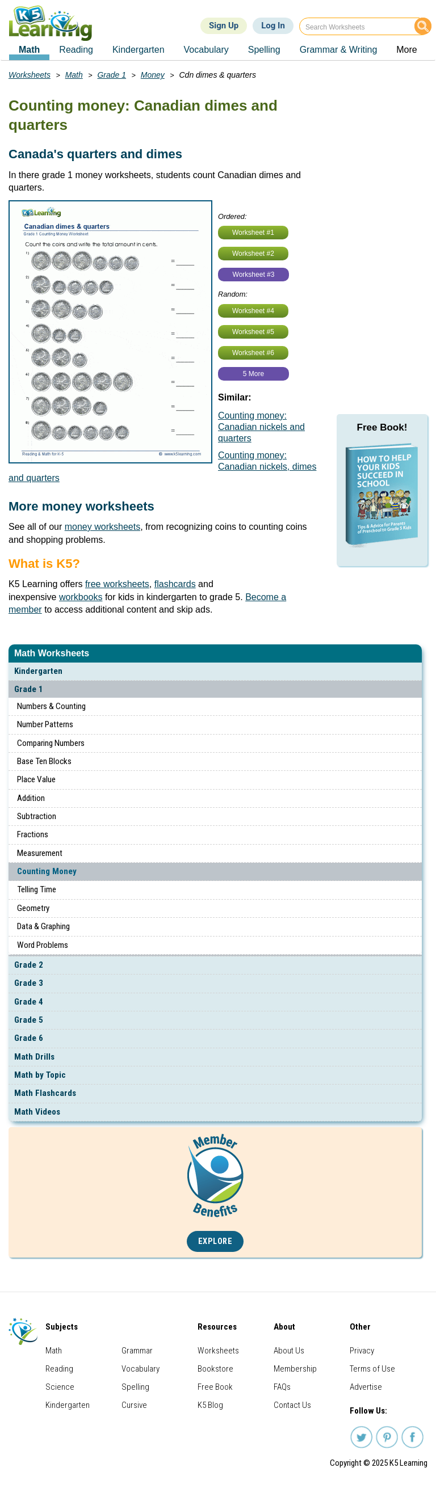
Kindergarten (38, 671)
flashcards (175, 584)
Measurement (39, 853)
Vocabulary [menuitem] (206, 49)
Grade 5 (28, 1020)
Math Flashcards (45, 1093)
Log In (273, 25)
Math (74, 74)
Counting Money (47, 871)
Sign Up (223, 25)
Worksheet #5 (253, 332)
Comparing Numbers (51, 743)
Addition (31, 798)
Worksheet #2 (253, 254)
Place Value (36, 779)
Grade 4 (28, 1002)
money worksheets (102, 527)
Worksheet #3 (254, 275)
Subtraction (36, 816)
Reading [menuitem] (76, 49)
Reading (59, 1369)
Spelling (135, 1387)
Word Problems (42, 945)
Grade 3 (28, 983)
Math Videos (37, 1112)
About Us (289, 1351)
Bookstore (215, 1369)
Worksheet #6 (253, 353)
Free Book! (382, 427)
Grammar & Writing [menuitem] (339, 49)
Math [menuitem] (29, 49)
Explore (215, 1241)
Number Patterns (45, 724)
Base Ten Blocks (44, 761)
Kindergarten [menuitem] (138, 49)
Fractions (32, 834)
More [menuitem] (406, 49)
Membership (295, 1369)
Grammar (137, 1351)
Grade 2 (28, 965)
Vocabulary (140, 1369)
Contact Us (292, 1405)
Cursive (134, 1405)
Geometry (33, 908)
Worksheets (30, 74)
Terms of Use (372, 1369)
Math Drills (34, 1057)
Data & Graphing (43, 926)
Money (153, 74)
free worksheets (117, 584)
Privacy (362, 1351)
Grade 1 (28, 689)
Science (59, 1387)
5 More (253, 374)
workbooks (80, 597)
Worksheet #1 (253, 233)
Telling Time (36, 889)
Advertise (366, 1387)
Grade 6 (28, 1038)
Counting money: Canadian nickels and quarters (261, 427)
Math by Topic (40, 1075)
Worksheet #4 (253, 311)
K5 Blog (210, 1405)
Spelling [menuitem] (264, 49)
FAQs (282, 1387)
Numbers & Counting (51, 706)
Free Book (215, 1387)
